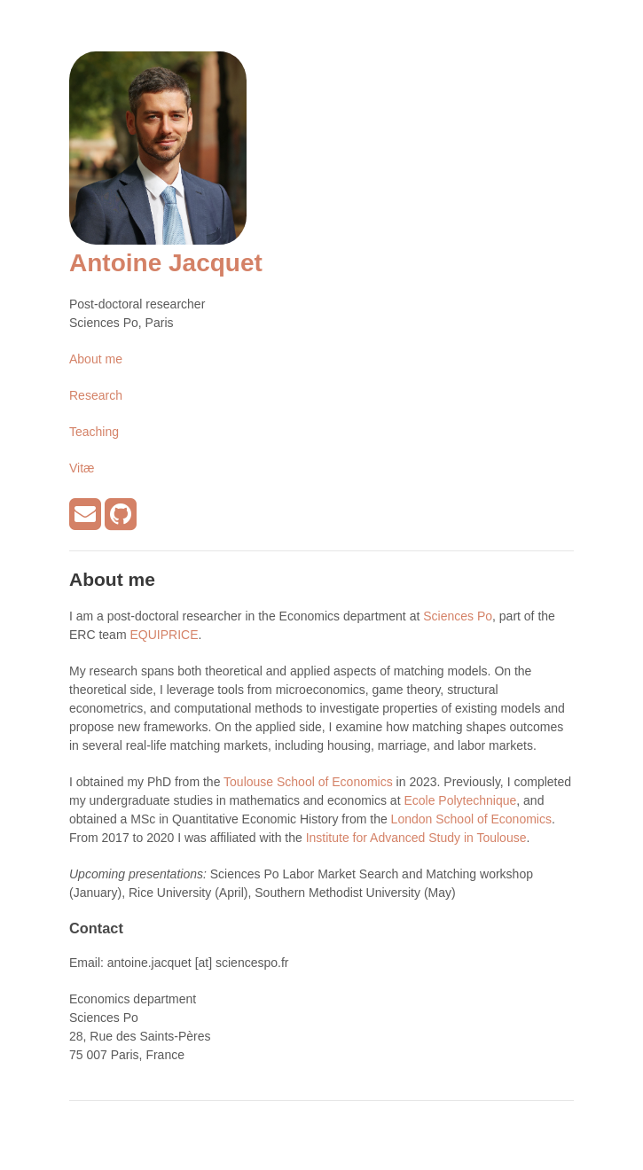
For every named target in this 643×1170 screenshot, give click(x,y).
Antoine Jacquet (166, 263)
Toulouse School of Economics (308, 782)
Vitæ (82, 468)
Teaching (94, 432)
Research (95, 395)
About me (95, 359)
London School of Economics (471, 819)
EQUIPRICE (163, 635)
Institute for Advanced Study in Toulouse (416, 838)
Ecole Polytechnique (460, 800)
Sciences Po (457, 616)
